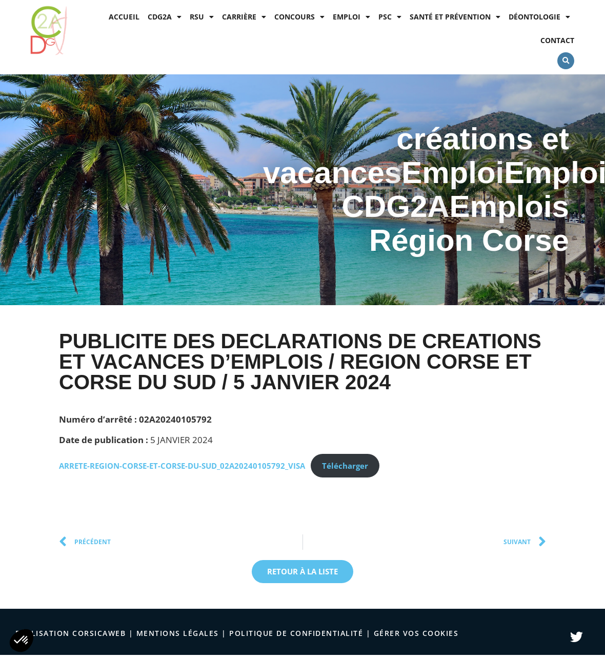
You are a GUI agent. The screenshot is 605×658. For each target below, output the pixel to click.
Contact (557, 40)
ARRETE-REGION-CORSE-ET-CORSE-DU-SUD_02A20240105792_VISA (182, 466)
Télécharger (345, 466)
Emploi (351, 17)
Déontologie (539, 17)
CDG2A (165, 17)
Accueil (124, 17)
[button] (565, 60)
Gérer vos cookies (416, 633)
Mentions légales (177, 633)
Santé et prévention (455, 17)
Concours (299, 17)
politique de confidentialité (296, 633)
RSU (202, 17)
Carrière (244, 17)
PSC (389, 17)
